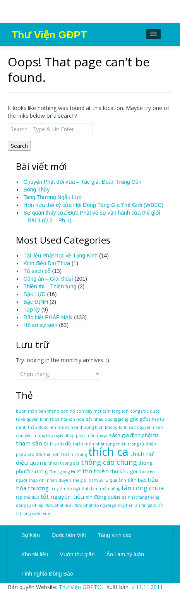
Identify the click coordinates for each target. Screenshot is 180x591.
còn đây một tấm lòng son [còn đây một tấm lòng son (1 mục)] (102, 411)
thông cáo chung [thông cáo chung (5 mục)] (109, 462)
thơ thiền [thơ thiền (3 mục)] (95, 471)
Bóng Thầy (37, 189)
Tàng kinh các (114, 535)
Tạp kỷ (32, 310)
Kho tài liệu (34, 554)
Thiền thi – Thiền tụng (50, 286)
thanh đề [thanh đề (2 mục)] (60, 443)
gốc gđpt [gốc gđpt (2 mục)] (140, 418)
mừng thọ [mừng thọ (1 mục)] (43, 435)
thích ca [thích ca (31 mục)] (108, 451)
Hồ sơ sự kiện (41, 325)
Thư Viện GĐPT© (79, 587)
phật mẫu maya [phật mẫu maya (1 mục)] (92, 435)
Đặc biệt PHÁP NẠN (48, 317)
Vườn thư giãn (77, 554)
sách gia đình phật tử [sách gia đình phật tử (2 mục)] (133, 435)
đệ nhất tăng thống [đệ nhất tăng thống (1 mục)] (140, 497)
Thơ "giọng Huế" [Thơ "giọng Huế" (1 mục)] (65, 471)
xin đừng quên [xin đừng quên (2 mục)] (103, 496)
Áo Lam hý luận (125, 554)
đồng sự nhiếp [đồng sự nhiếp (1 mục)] (30, 505)
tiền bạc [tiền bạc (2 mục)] (137, 479)
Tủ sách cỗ (37, 271)
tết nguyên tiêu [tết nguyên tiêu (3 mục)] (62, 496)
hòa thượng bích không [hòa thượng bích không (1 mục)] (93, 427)
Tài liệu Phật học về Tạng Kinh (61, 255)
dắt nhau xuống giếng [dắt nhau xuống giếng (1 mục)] (107, 419)
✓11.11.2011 (146, 587)
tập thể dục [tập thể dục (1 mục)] (27, 497)
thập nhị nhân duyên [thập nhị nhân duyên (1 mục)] (50, 480)
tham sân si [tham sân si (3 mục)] (32, 443)
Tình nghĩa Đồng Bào (47, 574)
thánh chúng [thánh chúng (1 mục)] (74, 454)
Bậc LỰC (35, 294)
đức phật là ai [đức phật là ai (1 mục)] (59, 505)
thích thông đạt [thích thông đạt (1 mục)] (63, 463)
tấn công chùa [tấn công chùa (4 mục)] (143, 487)
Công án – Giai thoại (48, 279)
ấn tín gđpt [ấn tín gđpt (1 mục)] (146, 505)
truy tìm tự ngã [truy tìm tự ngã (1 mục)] (65, 488)
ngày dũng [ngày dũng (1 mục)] (64, 435)
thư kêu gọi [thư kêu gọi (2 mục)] (123, 471)
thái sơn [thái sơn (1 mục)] (52, 454)
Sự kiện (30, 535)
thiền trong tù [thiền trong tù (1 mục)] (130, 444)
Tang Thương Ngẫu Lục (52, 197)
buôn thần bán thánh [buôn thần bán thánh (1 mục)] (37, 411)
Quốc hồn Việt (68, 535)
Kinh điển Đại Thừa (47, 263)
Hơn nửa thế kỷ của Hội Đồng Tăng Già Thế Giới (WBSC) (94, 205)
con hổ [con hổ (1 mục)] (68, 411)
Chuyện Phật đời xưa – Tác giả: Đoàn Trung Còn (83, 182)
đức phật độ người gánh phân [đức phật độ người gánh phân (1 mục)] (104, 505)
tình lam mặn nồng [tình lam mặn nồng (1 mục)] (101, 488)
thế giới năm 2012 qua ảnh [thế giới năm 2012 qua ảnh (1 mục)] (99, 480)
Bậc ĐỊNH (36, 302)
